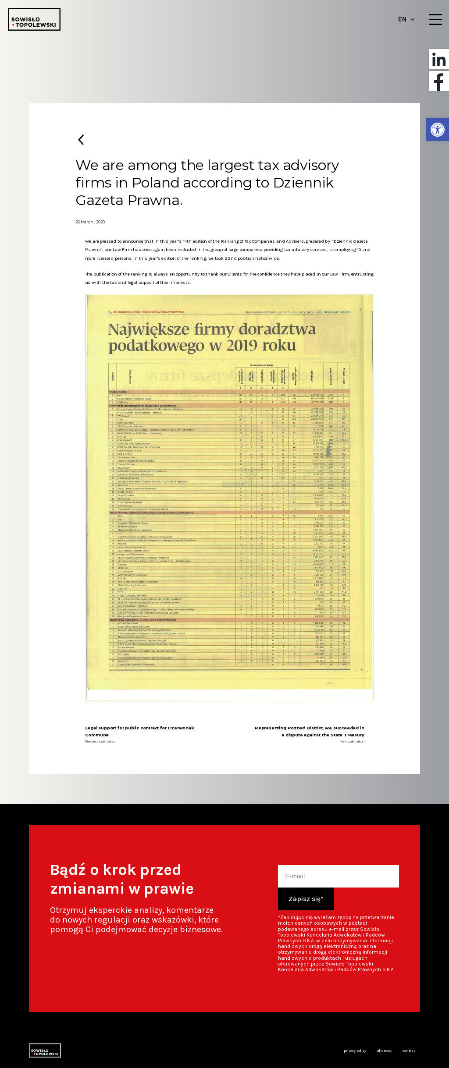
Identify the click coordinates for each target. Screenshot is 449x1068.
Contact (409, 1050)
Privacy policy (355, 1050)
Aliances (384, 1050)
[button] (437, 129)
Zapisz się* (306, 899)
